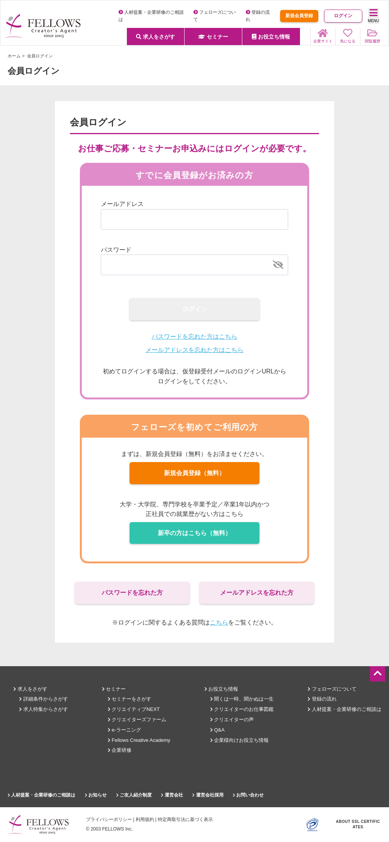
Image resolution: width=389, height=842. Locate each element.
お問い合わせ (248, 795)
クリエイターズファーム (137, 719)
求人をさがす (155, 37)
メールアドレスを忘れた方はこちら (194, 350)
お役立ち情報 (271, 37)
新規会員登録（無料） (194, 473)
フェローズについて (332, 689)
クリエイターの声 (232, 719)
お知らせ (96, 795)
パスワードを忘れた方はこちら (194, 336)
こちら (219, 622)
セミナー (213, 37)
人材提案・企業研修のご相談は (344, 709)
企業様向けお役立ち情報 (239, 740)
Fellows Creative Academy (139, 740)
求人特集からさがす (43, 709)
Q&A (217, 730)
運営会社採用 (207, 795)
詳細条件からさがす (43, 699)
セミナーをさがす (130, 699)
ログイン (343, 15)
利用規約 (145, 819)
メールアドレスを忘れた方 (256, 592)
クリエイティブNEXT (134, 709)
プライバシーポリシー (109, 819)
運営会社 (172, 795)
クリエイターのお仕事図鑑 (242, 709)
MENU (373, 15)
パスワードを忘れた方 (132, 592)
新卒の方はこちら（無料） (194, 533)
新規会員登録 (299, 15)
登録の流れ (322, 699)
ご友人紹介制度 (134, 795)
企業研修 (120, 750)
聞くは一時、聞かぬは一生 (242, 699)
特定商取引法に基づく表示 (185, 819)
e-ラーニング (124, 730)
